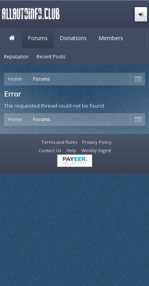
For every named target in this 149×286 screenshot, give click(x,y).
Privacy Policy (97, 142)
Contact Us (50, 150)
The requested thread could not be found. (54, 105)
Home (12, 38)
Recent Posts (51, 56)
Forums (38, 38)
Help (71, 150)
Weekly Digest (96, 150)
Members (111, 38)
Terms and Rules (59, 142)
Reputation (16, 56)
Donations (73, 38)
